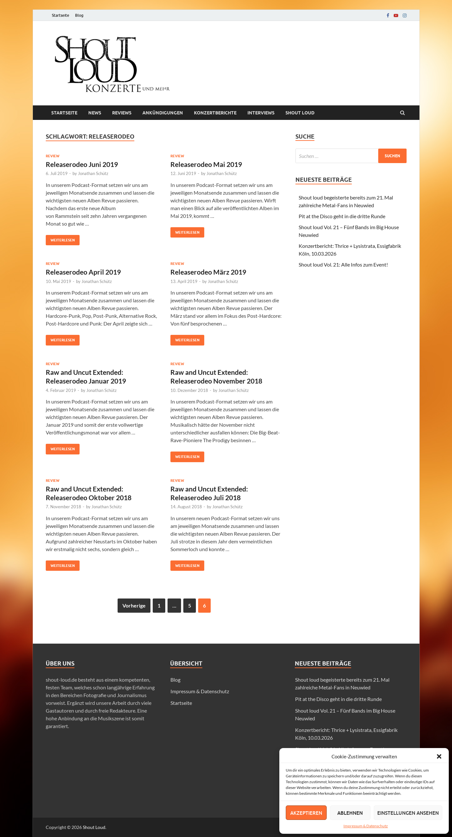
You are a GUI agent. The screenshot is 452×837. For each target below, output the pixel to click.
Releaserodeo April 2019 (83, 272)
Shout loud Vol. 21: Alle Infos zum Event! (343, 264)
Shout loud (299, 112)
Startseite (60, 15)
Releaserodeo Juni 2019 (82, 164)
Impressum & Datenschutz (365, 825)
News (94, 112)
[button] (439, 756)
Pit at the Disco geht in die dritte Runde (342, 216)
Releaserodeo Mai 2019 (206, 164)
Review (52, 156)
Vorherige (134, 605)
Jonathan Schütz (93, 173)
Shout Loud (94, 827)
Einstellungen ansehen (408, 813)
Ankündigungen (162, 112)
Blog (79, 15)
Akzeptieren (306, 813)
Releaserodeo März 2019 (208, 272)
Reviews (121, 112)
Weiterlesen (60, 238)
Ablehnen (350, 813)
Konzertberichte (215, 112)
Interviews (260, 112)
